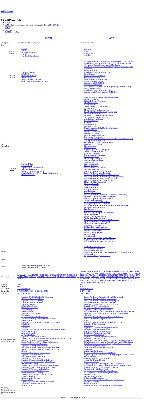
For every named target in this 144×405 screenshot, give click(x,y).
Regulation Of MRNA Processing (32, 300)
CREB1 (102, 273)
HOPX (138, 275)
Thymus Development (91, 185)
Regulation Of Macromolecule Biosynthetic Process (38, 362)
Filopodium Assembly (91, 184)
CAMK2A (114, 271)
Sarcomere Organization (92, 169)
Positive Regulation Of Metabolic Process (34, 340)
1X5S (19, 293)
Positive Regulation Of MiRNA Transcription (99, 241)
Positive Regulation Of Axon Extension (97, 173)
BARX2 (108, 271)
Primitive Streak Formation (93, 230)
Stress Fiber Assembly (91, 164)
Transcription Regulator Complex (95, 345)
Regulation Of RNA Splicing (30, 313)
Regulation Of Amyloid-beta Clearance (33, 383)
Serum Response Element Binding (95, 76)
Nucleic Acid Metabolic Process (31, 302)
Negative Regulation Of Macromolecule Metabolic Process (40, 365)
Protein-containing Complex (30, 378)
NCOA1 (137, 277)
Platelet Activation (90, 146)
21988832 (55, 25)
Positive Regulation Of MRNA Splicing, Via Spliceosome (39, 173)
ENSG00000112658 (86, 289)
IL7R (19, 277)
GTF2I (121, 275)
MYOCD (120, 277)
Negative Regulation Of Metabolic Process (35, 371)
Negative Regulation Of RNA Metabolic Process (37, 374)
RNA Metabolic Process (29, 306)
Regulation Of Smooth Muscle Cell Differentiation (100, 196)
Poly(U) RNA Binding (28, 335)
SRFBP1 (130, 280)
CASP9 (82, 273)
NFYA (99, 278)
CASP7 (131, 271)
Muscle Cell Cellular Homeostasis (95, 182)
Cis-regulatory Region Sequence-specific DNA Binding (102, 65)
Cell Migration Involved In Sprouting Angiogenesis (100, 112)
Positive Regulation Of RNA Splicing (33, 356)
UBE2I (98, 282)
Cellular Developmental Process (94, 360)
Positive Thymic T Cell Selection (95, 167)
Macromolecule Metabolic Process (32, 299)
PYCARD (83, 280)
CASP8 (136, 271)
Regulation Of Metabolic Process (32, 354)
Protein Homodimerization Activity (95, 79)
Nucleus (24, 49)
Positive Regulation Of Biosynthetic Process (35, 353)
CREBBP (109, 273)
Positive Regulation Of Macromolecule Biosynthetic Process (40, 347)
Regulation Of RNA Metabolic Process (33, 336)
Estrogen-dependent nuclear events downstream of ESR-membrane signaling (109, 252)
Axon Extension (89, 191)
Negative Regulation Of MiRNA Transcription (99, 239)
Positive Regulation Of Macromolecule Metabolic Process (40, 349)
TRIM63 (88, 282)
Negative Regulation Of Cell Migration (97, 149)
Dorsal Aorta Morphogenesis (93, 160)
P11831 (88, 291)
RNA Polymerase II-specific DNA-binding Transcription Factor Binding (107, 86)
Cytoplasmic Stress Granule (30, 56)
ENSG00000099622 (23, 289)
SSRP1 (136, 280)
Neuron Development (91, 189)
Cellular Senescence (90, 234)
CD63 (87, 273)
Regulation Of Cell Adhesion (93, 144)
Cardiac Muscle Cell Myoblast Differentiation (99, 212)
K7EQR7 (33, 291)
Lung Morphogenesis (91, 214)
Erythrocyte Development (92, 193)
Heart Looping (89, 108)
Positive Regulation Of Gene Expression (34, 344)
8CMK (28, 293)
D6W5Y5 (20, 291)
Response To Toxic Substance (93, 131)
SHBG (119, 280)
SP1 (122, 280)
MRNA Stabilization (28, 175)
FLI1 (94, 275)
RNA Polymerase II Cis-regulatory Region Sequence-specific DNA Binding (108, 61)
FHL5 (91, 275)
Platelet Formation (90, 148)
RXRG (114, 280)
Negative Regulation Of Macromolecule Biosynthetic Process (104, 380)
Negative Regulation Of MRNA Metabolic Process (37, 381)
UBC (24, 278)
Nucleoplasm (25, 50)
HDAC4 (126, 275)
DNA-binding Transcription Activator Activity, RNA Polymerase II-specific (108, 67)
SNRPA (73, 277)
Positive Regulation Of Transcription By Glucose (100, 180)
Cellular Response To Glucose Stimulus (97, 229)
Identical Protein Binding (29, 331)
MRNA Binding (26, 320)
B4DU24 (83, 291)
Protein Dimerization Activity (93, 85)
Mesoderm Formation (91, 103)
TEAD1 (82, 282)
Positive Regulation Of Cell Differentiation (98, 171)
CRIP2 (114, 273)
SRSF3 (19, 278)
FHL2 (82, 275)
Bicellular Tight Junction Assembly (95, 227)
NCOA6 (83, 278)
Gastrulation (88, 122)
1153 (18, 284)
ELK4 (130, 273)
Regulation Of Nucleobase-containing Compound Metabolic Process (43, 329)
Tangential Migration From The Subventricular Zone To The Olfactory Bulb (108, 139)
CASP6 (126, 271)
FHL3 (86, 275)
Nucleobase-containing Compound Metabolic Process (38, 318)
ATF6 (103, 271)
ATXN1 (36, 275)
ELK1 (126, 273)
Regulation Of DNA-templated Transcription (98, 115)
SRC (125, 280)
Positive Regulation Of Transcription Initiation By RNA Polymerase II (107, 205)
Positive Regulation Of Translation (32, 171)
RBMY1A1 (60, 277)
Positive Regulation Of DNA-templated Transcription (101, 175)
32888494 (45, 265)
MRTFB (114, 277)
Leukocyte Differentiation (92, 113)
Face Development (90, 209)
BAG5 (42, 275)
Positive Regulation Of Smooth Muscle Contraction (100, 178)
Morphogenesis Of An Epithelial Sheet (96, 110)
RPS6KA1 (103, 280)
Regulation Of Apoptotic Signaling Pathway (35, 369)
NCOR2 (88, 278)
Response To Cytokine (91, 157)
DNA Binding (88, 68)
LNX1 (39, 277)
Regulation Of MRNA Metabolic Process (34, 317)
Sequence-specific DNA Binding (94, 83)
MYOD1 (126, 277)
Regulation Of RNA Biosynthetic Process (97, 309)
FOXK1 (104, 275)
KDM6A (87, 277)
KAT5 (82, 277)
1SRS (91, 293)
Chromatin (87, 50)
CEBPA (46, 275)
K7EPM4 (27, 291)
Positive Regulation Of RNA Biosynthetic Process (100, 299)
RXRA (109, 280)
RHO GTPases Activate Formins (94, 247)
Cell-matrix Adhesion (91, 121)
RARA (89, 280)
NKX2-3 (104, 278)
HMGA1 (132, 275)
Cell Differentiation (90, 356)
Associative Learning (91, 130)
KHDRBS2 (32, 277)
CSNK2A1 (53, 275)
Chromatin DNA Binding (92, 77)
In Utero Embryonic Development (95, 101)
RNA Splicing (25, 326)
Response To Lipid (90, 374)
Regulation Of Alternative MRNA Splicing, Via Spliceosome (40, 322)
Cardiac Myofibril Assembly (93, 200)
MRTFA (108, 277)
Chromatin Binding (90, 70)
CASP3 (120, 271)
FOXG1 (99, 275)
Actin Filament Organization (93, 119)
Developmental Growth (91, 187)
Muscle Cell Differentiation (93, 376)
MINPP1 (102, 277)
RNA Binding (25, 74)
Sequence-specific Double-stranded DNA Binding (100, 92)
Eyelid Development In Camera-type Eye (97, 221)
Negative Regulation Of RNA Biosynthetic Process (100, 371)
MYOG (132, 277)
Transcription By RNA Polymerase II (96, 117)
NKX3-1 (116, 278)
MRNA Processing (27, 311)
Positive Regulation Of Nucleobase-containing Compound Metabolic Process (109, 311)
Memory (24, 351)
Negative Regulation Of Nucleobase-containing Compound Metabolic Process (46, 338)
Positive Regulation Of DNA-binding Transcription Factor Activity (105, 194)
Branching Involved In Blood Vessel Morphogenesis (101, 97)
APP (32, 275)
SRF (111, 38)
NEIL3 (43, 277)
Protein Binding (26, 77)
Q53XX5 (45, 291)
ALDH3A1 (97, 271)
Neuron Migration (90, 104)
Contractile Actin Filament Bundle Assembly (98, 142)
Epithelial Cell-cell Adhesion (93, 232)
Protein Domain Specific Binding (32, 372)
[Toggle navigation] (1, 17)
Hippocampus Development (93, 137)
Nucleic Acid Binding (28, 72)
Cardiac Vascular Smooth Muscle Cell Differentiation (101, 220)
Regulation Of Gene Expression (31, 358)
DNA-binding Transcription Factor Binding (98, 90)
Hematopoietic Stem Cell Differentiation (97, 203)
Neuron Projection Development (94, 155)
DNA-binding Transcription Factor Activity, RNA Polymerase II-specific (107, 63)
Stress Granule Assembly (29, 169)
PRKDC (129, 278)
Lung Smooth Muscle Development (95, 223)
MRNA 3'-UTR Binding (29, 76)
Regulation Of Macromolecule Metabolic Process (37, 360)
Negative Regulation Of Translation (32, 167)
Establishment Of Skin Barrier (94, 225)
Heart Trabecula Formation (93, 211)
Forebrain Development (92, 153)
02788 (82, 286)
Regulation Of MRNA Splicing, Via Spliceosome (37, 297)
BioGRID (8, 32)
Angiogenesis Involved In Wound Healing (97, 202)
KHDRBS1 (24, 277)
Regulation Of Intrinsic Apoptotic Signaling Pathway (38, 367)
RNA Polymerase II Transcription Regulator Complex (101, 372)
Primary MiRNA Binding (92, 88)
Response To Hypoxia (91, 99)
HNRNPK (73, 275)
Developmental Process (91, 362)
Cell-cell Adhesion (90, 236)
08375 (19, 286)
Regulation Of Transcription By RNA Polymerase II (101, 304)
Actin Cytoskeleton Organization (94, 140)
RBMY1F (67, 277)
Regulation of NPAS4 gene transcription (97, 256)
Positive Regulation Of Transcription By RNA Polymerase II (103, 176)
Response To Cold (27, 164)
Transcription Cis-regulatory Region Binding (98, 347)
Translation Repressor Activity (31, 79)
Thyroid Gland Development (93, 151)
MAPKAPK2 (95, 277)
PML (124, 278)
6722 (82, 284)
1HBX (82, 293)
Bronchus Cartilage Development (95, 216)
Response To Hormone (91, 133)
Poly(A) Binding (26, 385)
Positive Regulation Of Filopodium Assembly (99, 198)
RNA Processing (26, 309)
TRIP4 (94, 282)
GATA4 (110, 275)
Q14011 (39, 291)
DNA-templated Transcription (94, 378)
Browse (7, 22)
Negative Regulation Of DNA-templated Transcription (101, 367)
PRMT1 (48, 277)
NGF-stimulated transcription (93, 248)
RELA (97, 280)
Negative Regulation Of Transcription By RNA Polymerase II (104, 363)
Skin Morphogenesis (91, 166)
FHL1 (139, 273)
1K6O (87, 293)
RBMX (54, 277)
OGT (121, 278)
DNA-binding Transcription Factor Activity (98, 72)
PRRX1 (135, 278)
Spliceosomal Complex (28, 52)
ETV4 (135, 273)
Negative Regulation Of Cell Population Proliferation (101, 128)
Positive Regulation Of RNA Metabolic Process (99, 302)
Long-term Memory (90, 126)
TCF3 (140, 280)
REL (93, 280)
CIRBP (48, 38)
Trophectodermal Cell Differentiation (96, 106)
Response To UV (26, 166)
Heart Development (90, 124)
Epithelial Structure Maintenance (94, 135)
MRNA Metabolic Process (29, 308)
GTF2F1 (116, 275)
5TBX (24, 293)
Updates (7, 28)
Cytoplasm (24, 54)
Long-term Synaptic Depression (94, 207)
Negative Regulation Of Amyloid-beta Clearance (100, 238)
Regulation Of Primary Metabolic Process (34, 345)
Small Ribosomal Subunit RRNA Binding (34, 81)
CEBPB (92, 273)
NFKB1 (94, 278)
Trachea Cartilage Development (94, 218)
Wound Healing (89, 162)
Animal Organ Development (93, 351)
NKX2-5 (110, 278)
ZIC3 (103, 282)
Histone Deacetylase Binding (93, 81)
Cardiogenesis (88, 254)
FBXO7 (59, 275)
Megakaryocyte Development (93, 158)
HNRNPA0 (66, 275)
